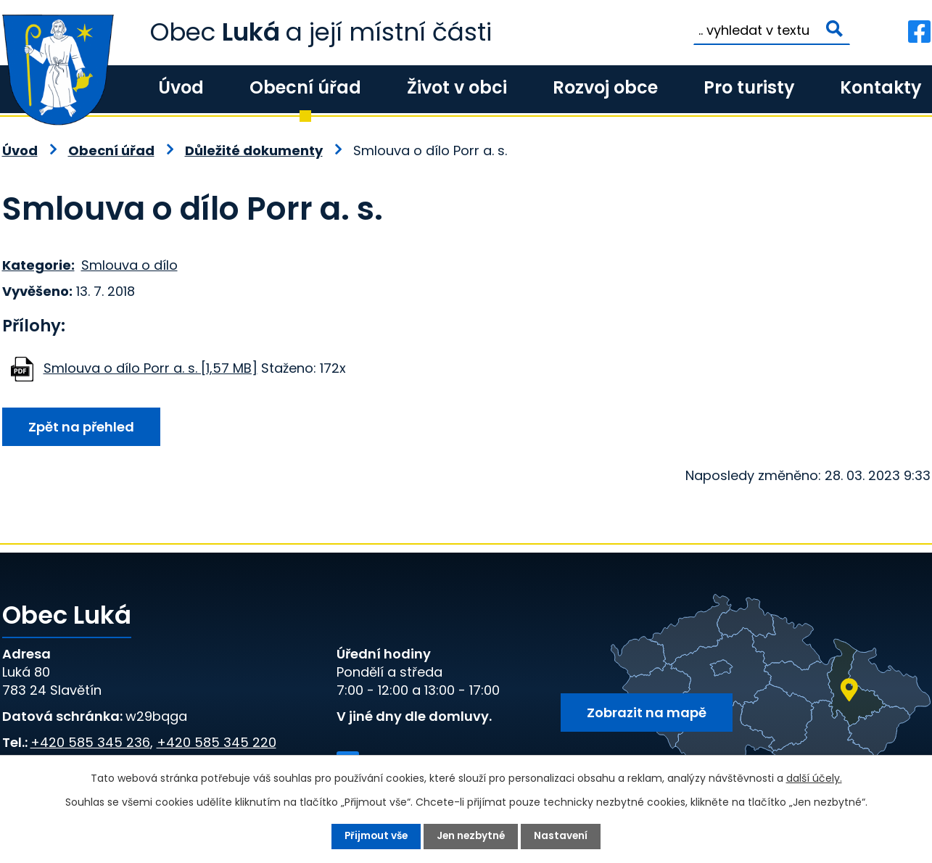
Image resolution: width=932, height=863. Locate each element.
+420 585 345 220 (216, 742)
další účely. (814, 778)
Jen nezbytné (472, 836)
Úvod (181, 87)
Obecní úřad (305, 87)
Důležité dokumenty (254, 150)
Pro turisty (749, 87)
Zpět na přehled (83, 427)
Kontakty (880, 87)
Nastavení (564, 836)
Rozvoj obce (605, 87)
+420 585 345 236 (90, 742)
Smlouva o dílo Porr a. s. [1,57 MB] (150, 368)
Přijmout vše (375, 836)
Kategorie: (38, 265)
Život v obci (457, 87)
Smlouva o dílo (129, 265)
